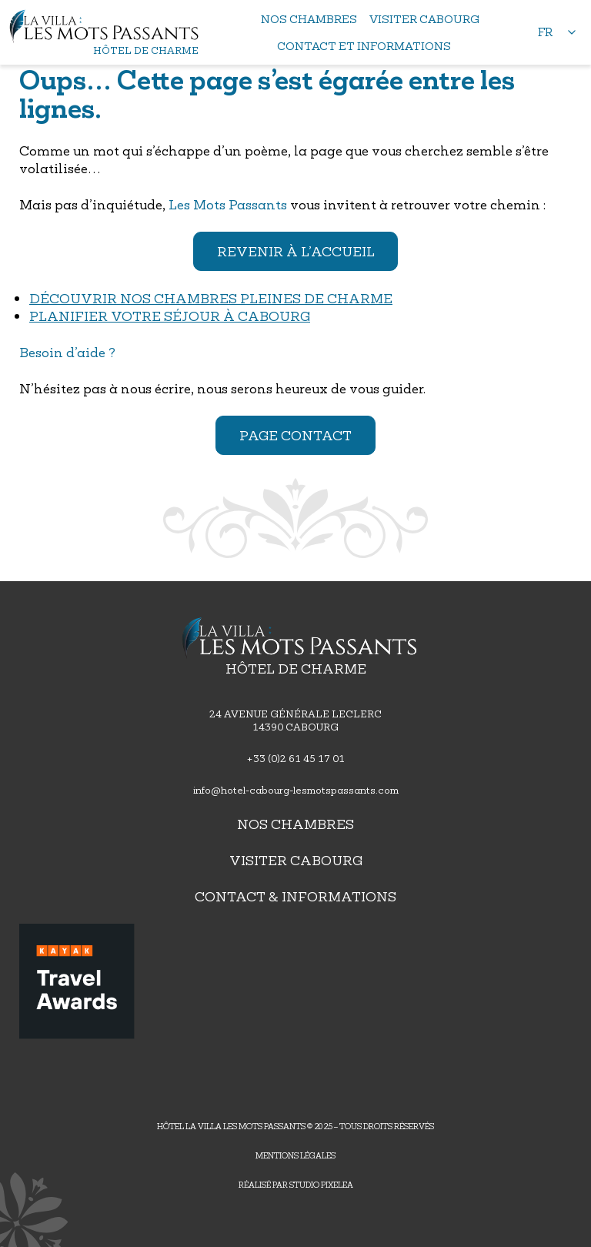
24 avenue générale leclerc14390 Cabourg (295, 720)
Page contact (295, 435)
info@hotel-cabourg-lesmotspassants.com (296, 790)
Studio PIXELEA (321, 1184)
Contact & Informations (295, 896)
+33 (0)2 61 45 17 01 (295, 758)
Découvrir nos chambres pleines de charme (210, 298)
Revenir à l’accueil (296, 251)
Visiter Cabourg (295, 860)
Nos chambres (295, 824)
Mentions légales (295, 1155)
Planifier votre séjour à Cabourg (169, 316)
